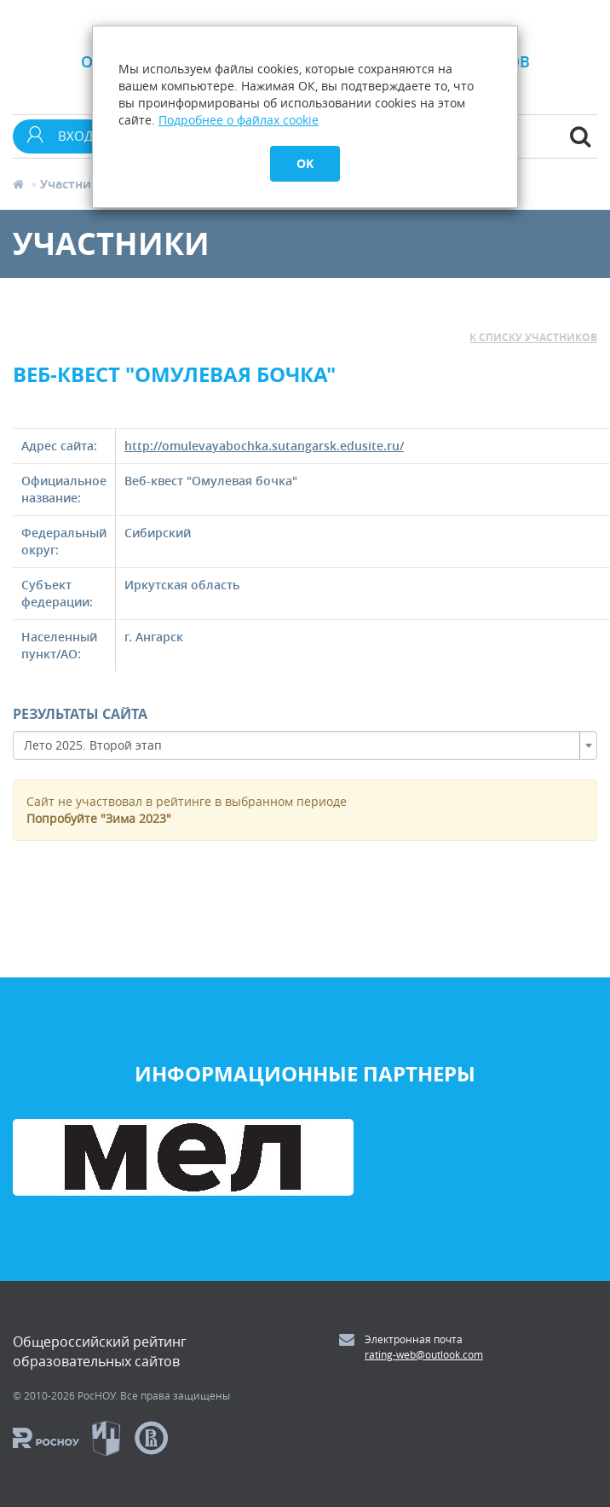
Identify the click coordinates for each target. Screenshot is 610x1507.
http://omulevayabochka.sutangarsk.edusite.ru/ (264, 446)
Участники (73, 184)
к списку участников (533, 337)
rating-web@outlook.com (424, 1354)
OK (305, 163)
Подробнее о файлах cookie (238, 120)
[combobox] (305, 745)
